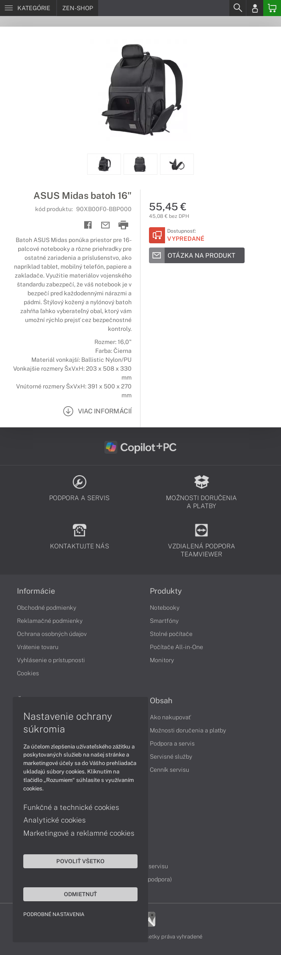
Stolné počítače (171, 633)
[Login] (254, 8)
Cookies (28, 673)
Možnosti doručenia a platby (188, 730)
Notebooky (164, 607)
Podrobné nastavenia (54, 914)
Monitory (162, 660)
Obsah (161, 701)
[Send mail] (105, 225)
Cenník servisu (169, 769)
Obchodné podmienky (46, 607)
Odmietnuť (80, 894)
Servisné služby (171, 756)
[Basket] (272, 8)
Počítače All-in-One (176, 647)
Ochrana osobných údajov (52, 633)
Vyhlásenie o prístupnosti (51, 660)
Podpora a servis (172, 743)
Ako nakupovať (170, 717)
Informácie (36, 591)
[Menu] (28, 8)
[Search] (237, 8)
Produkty (166, 591)
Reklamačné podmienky (50, 620)
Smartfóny (164, 620)
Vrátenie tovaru (37, 647)
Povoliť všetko (80, 861)
